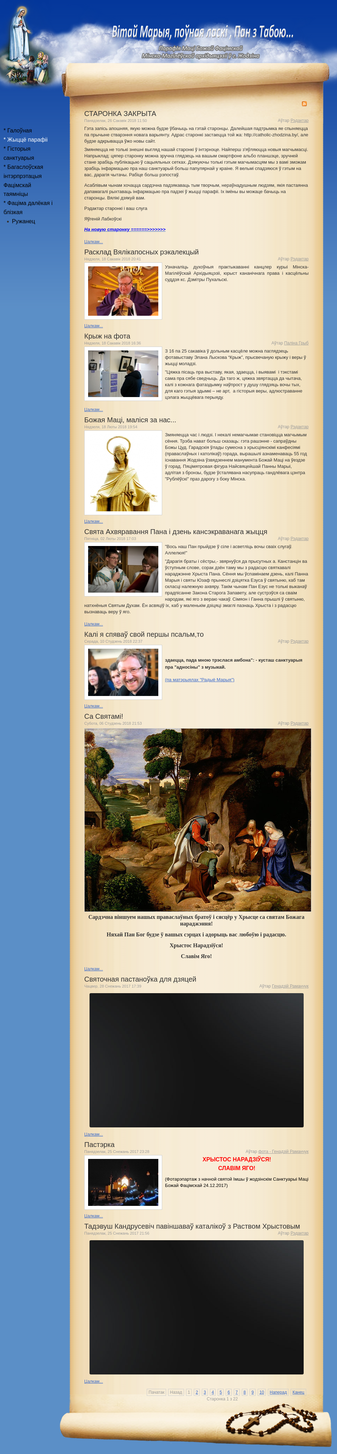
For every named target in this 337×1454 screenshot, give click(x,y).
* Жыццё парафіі (26, 139)
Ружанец (23, 221)
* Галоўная (18, 130)
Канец (298, 1392)
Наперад (278, 1392)
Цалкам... (93, 241)
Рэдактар (300, 120)
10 (261, 1392)
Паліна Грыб (296, 343)
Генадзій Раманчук (290, 986)
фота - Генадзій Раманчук (283, 1151)
